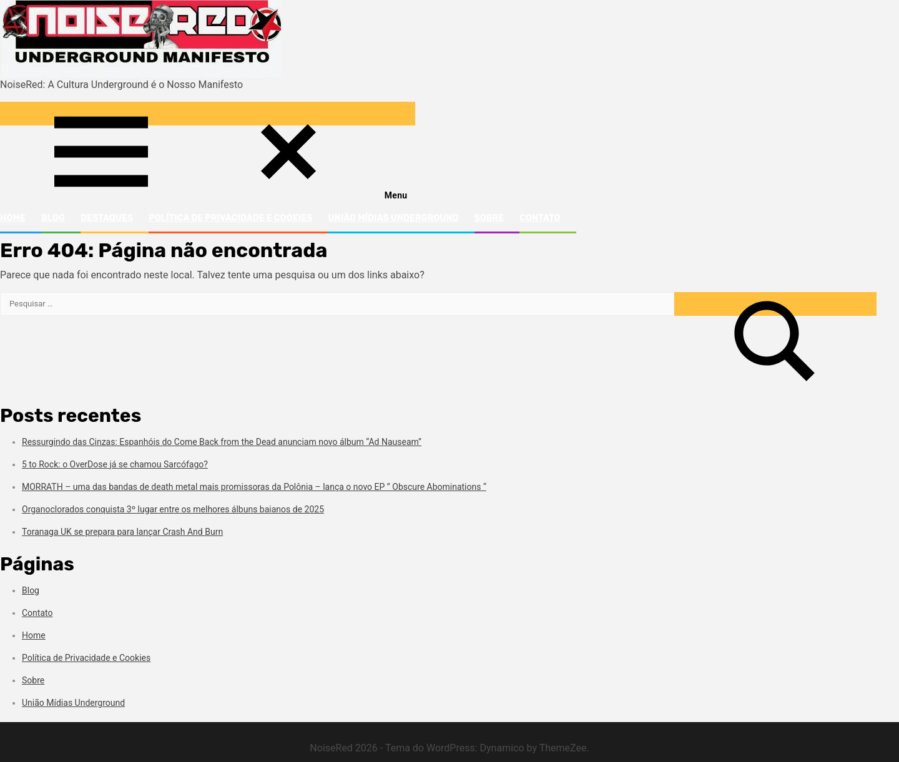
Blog (53, 218)
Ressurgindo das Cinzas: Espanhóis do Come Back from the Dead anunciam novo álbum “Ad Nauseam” (221, 442)
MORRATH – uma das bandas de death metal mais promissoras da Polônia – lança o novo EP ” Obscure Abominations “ (254, 487)
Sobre (489, 218)
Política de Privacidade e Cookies (230, 218)
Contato (539, 218)
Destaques (107, 218)
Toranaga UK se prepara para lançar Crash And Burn (122, 532)
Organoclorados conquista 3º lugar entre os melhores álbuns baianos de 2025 (173, 509)
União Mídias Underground (393, 218)
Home (13, 218)
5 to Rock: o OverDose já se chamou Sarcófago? (115, 464)
